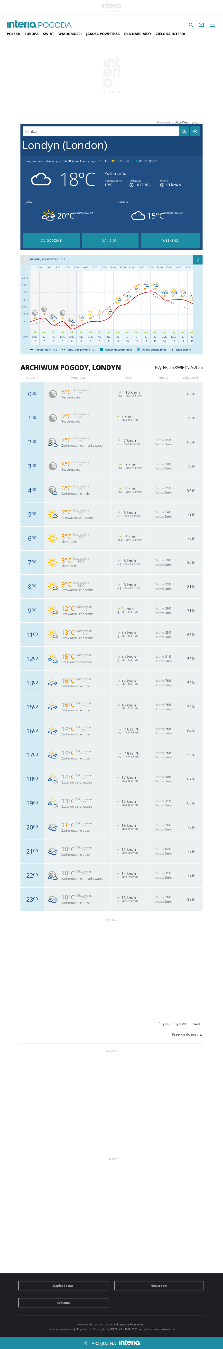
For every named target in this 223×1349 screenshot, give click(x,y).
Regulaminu (137, 1324)
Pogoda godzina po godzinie (51, 240)
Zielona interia (170, 33)
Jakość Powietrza (103, 33)
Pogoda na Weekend (170, 240)
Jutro (29, 202)
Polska (13, 33)
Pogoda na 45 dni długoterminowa (110, 240)
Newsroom (159, 1285)
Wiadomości (70, 33)
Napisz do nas (63, 1285)
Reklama (63, 1303)
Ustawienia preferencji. (62, 1329)
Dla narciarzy (137, 33)
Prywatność (84, 1329)
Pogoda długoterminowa (178, 1023)
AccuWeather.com (188, 122)
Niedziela (121, 202)
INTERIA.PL (117, 1329)
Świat (48, 33)
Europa (32, 33)
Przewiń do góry (185, 1034)
